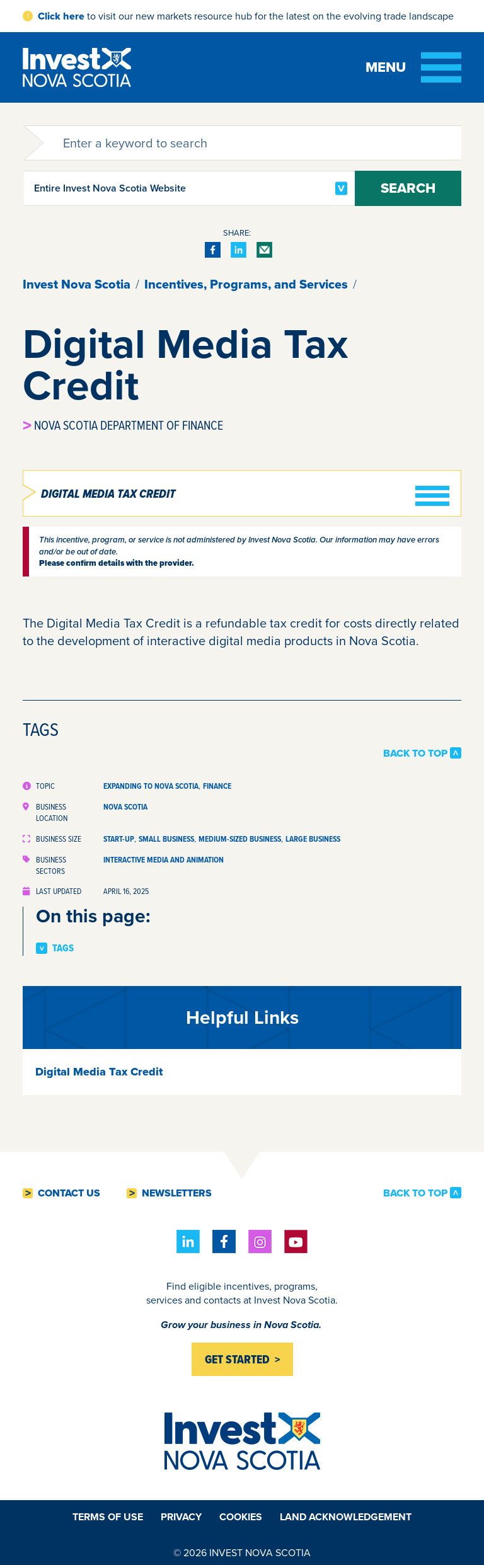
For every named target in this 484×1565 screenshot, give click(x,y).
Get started (237, 1359)
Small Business (166, 839)
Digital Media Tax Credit (108, 494)
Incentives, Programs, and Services (246, 284)
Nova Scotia (125, 807)
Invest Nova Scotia (76, 284)
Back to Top (415, 753)
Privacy (181, 1517)
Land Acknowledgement (346, 1517)
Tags (63, 948)
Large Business (312, 839)
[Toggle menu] (413, 67)
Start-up (118, 839)
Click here (61, 16)
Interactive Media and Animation (163, 860)
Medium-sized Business (240, 839)
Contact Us (69, 1193)
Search (408, 188)
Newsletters (177, 1193)
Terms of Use (107, 1517)
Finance (217, 786)
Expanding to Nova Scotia (151, 786)
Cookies (240, 1517)
